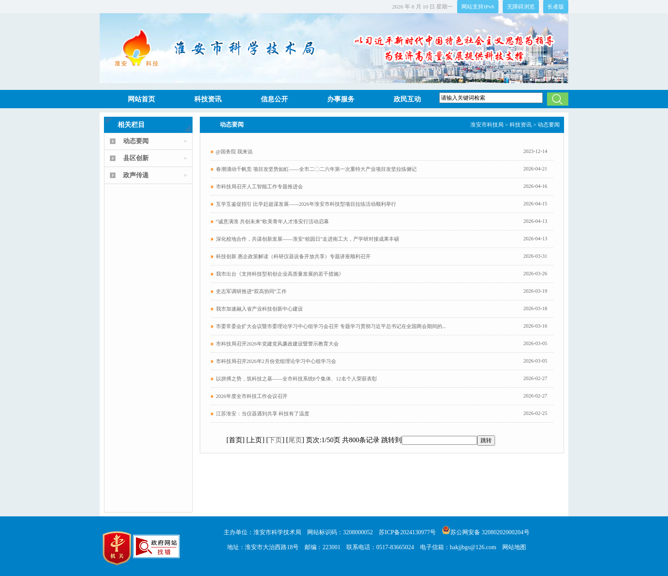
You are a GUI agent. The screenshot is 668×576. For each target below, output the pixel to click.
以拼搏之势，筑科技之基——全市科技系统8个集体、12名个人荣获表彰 (296, 379)
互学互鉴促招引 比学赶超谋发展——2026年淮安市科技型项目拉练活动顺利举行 (306, 204)
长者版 (555, 6)
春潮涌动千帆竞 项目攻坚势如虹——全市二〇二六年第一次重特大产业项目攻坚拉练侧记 (316, 169)
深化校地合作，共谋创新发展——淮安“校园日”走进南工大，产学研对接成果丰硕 (308, 239)
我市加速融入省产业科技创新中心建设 (259, 309)
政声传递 (136, 175)
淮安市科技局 (487, 124)
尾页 (295, 440)
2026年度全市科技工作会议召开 (252, 396)
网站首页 (141, 99)
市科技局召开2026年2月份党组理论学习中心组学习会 (276, 361)
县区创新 (136, 158)
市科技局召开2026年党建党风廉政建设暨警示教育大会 (277, 344)
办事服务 (340, 99)
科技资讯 (208, 99)
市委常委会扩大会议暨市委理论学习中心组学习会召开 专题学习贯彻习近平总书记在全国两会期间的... (331, 326)
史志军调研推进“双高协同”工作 (251, 291)
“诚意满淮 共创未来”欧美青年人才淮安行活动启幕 (272, 222)
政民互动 (407, 99)
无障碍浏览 (521, 6)
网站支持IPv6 (477, 6)
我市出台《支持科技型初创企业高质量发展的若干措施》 (280, 274)
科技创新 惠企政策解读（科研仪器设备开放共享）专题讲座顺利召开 (293, 256)
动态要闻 (549, 124)
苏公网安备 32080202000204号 (486, 532)
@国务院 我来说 (234, 152)
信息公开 (274, 99)
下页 (275, 440)
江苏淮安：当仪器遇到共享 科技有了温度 (262, 414)
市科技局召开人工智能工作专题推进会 (259, 187)
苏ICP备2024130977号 (407, 532)
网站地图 (514, 547)
